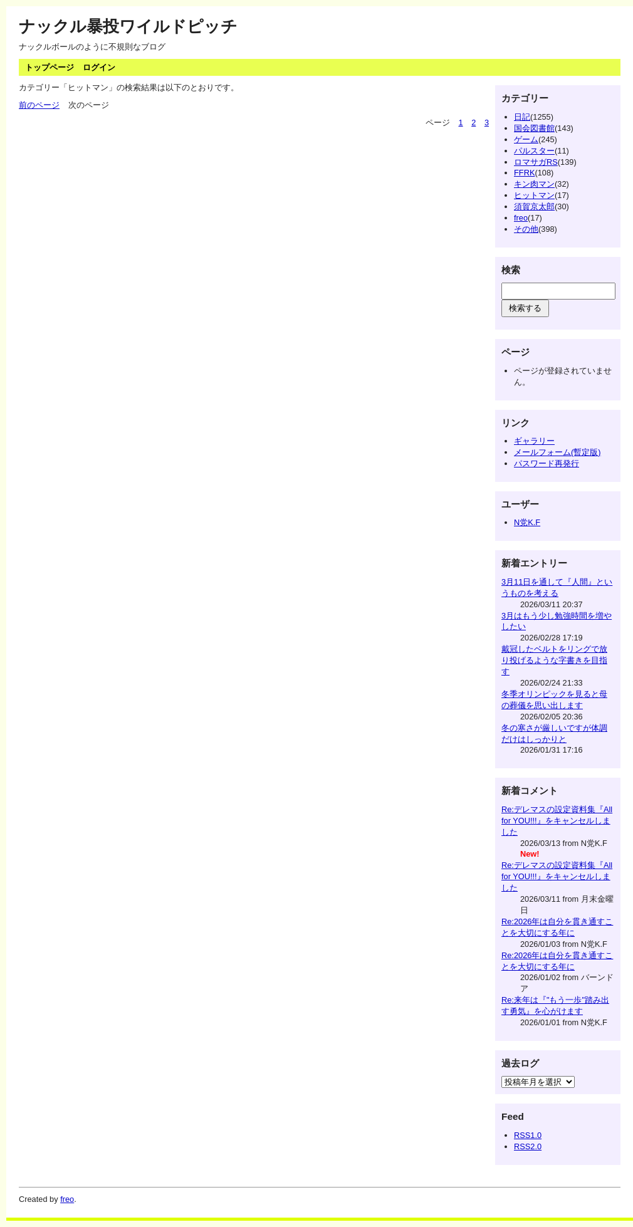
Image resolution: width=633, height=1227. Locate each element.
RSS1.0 (527, 1135)
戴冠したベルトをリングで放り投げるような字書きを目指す (554, 660)
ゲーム (526, 139)
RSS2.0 (527, 1146)
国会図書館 (534, 128)
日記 (522, 117)
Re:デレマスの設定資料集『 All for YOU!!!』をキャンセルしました (556, 821)
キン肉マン (534, 184)
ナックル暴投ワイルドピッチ (128, 26)
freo (521, 217)
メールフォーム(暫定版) (557, 452)
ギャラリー (534, 441)
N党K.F (527, 522)
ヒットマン (534, 195)
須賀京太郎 (534, 206)
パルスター (534, 150)
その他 (526, 229)
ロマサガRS (536, 162)
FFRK (524, 172)
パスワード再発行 (546, 463)
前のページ (39, 105)
